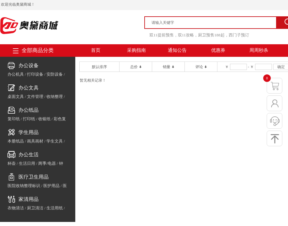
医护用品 (51, 185)
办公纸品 (29, 110)
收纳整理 (54, 96)
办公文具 (29, 87)
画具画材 (35, 141)
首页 (95, 50)
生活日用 (27, 163)
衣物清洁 (16, 208)
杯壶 (12, 163)
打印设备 (35, 74)
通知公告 (177, 50)
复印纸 (14, 118)
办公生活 (29, 154)
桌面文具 (16, 96)
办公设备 (29, 65)
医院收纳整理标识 (24, 185)
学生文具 (54, 141)
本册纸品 (16, 141)
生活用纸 (54, 208)
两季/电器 (47, 163)
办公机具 (16, 74)
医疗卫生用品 (34, 177)
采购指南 (136, 50)
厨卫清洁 (35, 208)
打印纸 (29, 118)
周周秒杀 (258, 50)
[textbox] (213, 22)
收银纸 (44, 118)
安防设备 (54, 74)
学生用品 (29, 132)
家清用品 (29, 199)
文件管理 (35, 96)
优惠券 (218, 50)
